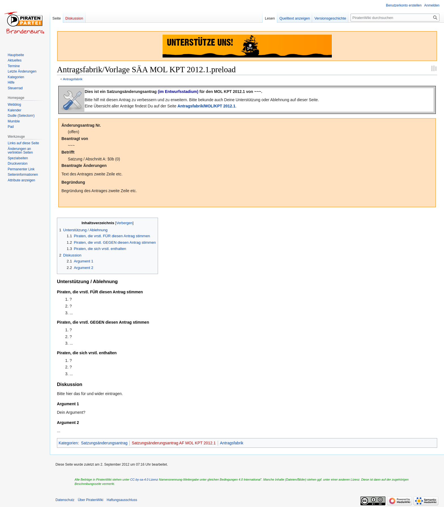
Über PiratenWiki (90, 500)
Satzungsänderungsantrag (104, 443)
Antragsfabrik (72, 79)
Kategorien (68, 443)
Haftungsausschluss (122, 500)
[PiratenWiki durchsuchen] (395, 18)
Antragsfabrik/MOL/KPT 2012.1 (207, 106)
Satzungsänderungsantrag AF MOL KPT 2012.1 (174, 443)
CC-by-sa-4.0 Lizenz (144, 479)
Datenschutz (65, 500)
